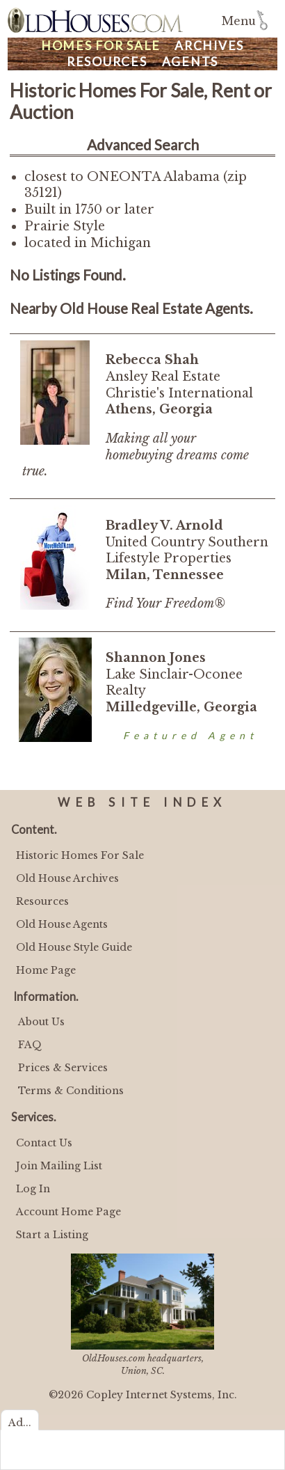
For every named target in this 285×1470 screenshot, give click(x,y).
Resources (107, 61)
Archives (209, 45)
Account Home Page (68, 1212)
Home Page (46, 970)
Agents (190, 61)
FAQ (30, 1044)
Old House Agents (62, 924)
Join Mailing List (59, 1166)
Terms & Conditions (71, 1090)
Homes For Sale (101, 45)
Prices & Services (63, 1067)
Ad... (19, 1422)
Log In (33, 1189)
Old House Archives (67, 878)
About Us (41, 1021)
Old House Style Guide (74, 947)
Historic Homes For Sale (80, 855)
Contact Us (44, 1143)
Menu (239, 21)
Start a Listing (52, 1234)
